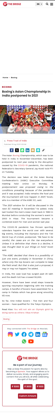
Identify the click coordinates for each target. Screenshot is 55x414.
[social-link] (43, 150)
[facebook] (12, 150)
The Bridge (31, 329)
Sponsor (21, 371)
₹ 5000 (15, 386)
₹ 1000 (40, 386)
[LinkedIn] (27, 150)
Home (6, 77)
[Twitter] (17, 150)
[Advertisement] (27, 43)
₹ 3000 (27, 386)
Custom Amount (27, 395)
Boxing (7, 87)
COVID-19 (23, 165)
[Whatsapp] (22, 150)
